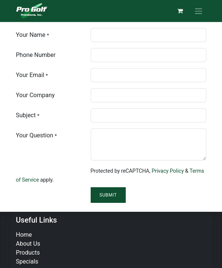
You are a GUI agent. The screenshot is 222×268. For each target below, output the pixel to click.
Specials (27, 261)
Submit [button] (108, 195)
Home (24, 234)
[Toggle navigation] (198, 11)
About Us (28, 243)
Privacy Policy (167, 171)
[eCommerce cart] (180, 10)
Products (28, 252)
